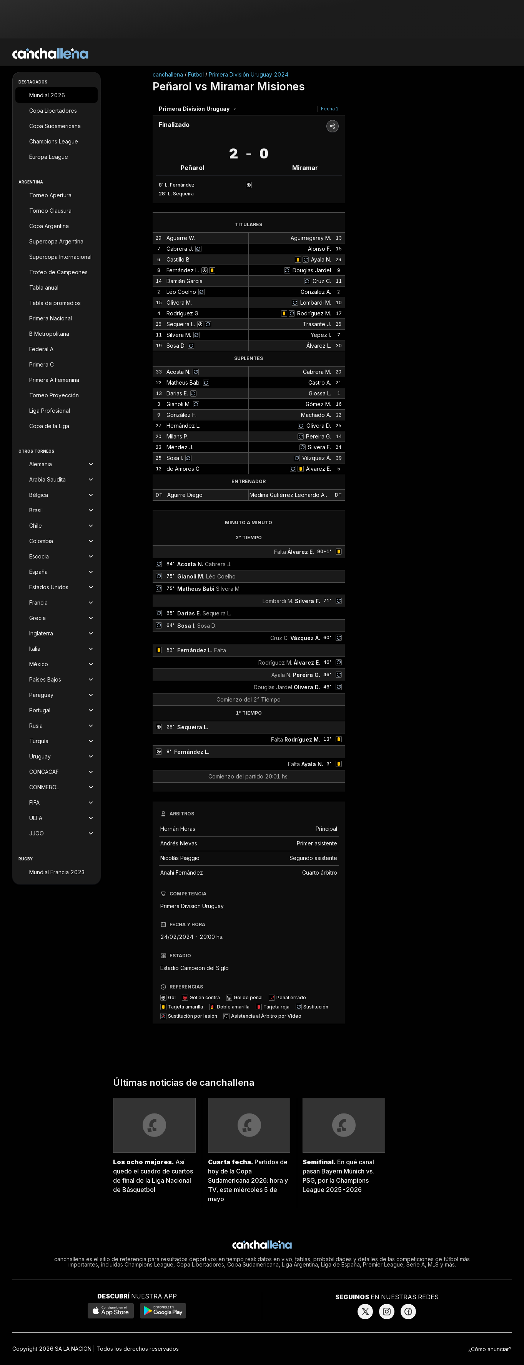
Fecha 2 (330, 109)
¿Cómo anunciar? (490, 1349)
